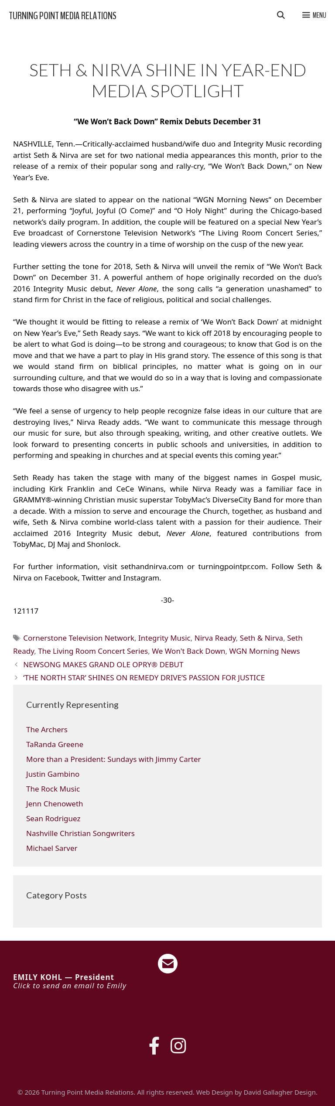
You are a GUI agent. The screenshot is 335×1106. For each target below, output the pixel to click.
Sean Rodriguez (53, 818)
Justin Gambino (52, 774)
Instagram (141, 578)
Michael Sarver (52, 848)
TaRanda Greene (54, 744)
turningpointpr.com (232, 566)
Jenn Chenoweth (54, 804)
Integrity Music (164, 638)
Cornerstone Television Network (78, 638)
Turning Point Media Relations (62, 16)
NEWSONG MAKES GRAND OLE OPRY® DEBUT (103, 664)
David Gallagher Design (279, 1092)
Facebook (61, 578)
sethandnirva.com (152, 566)
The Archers (47, 729)
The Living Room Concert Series (93, 651)
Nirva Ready (215, 638)
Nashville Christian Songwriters (80, 833)
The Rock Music (53, 789)
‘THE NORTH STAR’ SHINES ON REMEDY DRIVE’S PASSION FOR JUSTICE (144, 677)
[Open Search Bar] (280, 15)
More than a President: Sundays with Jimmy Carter (113, 759)
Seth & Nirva (261, 638)
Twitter (94, 578)
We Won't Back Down (188, 651)
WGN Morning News (264, 651)
